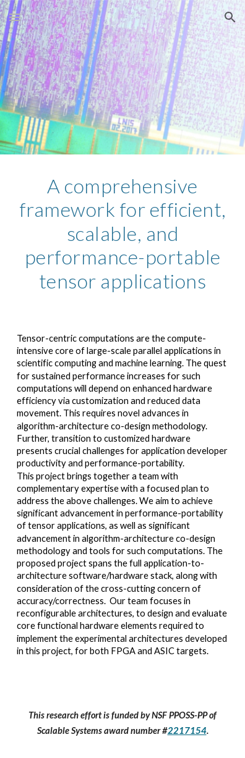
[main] (122, 233)
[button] (15, 17)
